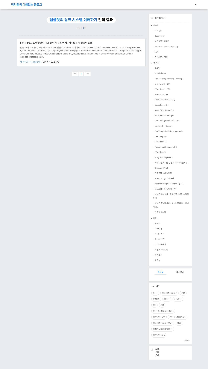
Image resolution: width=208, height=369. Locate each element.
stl (163, 305)
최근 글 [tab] (160, 272)
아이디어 (158, 229)
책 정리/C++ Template (30, 62)
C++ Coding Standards (163, 311)
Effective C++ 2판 (162, 84)
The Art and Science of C (166, 147)
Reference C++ (161, 94)
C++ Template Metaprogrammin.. (169, 131)
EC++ (167, 299)
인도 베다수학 (160, 212)
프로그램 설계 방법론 (163, 173)
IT (155, 305)
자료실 (157, 260)
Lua (179, 323)
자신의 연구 (159, 234)
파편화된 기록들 (161, 57)
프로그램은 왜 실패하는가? (165, 189)
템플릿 (156, 299)
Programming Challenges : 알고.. (169, 184)
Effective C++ (159, 317)
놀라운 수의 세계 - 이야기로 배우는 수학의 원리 (171, 196)
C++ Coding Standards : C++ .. (168, 121)
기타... (155, 218)
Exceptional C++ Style (164, 115)
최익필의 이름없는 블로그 (26, 5)
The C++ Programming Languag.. (169, 79)
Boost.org (159, 36)
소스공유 (158, 31)
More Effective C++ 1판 (165, 100)
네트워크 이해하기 (162, 41)
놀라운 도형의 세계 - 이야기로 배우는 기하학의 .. (171, 205)
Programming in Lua (163, 158)
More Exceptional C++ (164, 110)
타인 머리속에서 (161, 250)
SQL (156, 52)
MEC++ (178, 299)
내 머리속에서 (160, 245)
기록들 (157, 224)
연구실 (156, 25)
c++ (155, 293)
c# (184, 293)
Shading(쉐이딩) (162, 168)
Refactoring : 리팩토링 (164, 179)
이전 (75, 74)
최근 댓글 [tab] (180, 272)
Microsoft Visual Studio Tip (166, 46)
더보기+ (187, 341)
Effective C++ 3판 (162, 89)
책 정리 (156, 63)
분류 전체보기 (160, 18)
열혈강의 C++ (160, 73)
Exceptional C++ (162, 105)
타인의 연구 (159, 239)
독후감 (157, 68)
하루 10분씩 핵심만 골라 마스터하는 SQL (171, 163)
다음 (87, 74)
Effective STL (161, 142)
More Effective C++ (178, 317)
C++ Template (161, 137)
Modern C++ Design (163, 126)
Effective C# (160, 152)
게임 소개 (158, 255)
